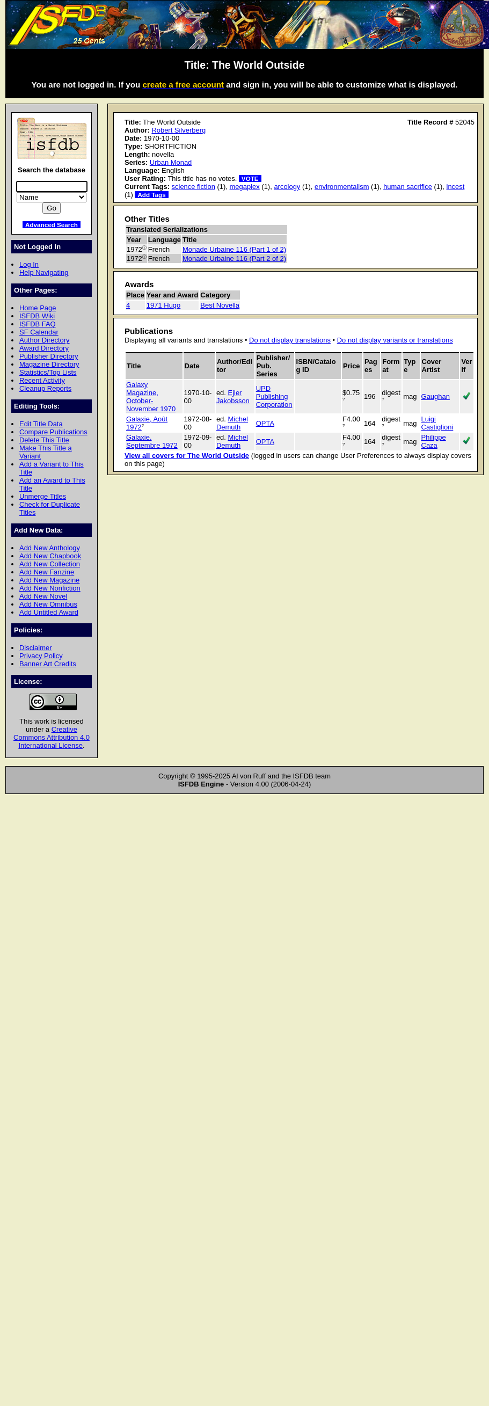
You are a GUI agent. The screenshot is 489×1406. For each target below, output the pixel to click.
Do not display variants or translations (395, 340)
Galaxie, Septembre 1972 (152, 441)
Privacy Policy (41, 656)
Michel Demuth (232, 423)
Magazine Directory (49, 364)
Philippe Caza (433, 441)
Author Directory (44, 340)
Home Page (37, 308)
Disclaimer (35, 648)
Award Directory (44, 348)
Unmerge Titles (42, 496)
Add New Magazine (49, 580)
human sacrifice (407, 187)
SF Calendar (39, 332)
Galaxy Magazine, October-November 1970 (151, 397)
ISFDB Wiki (37, 316)
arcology (287, 187)
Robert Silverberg (178, 130)
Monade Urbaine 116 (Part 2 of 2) (234, 258)
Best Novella (219, 305)
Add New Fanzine (46, 572)
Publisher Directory (48, 356)
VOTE (250, 178)
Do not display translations (290, 340)
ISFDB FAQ (37, 324)
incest (456, 187)
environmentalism (342, 187)
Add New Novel (43, 596)
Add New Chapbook (50, 556)
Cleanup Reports (45, 388)
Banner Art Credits (47, 664)
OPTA (265, 423)
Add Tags (151, 194)
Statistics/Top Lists (48, 372)
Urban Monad (171, 162)
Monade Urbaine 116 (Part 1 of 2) (234, 249)
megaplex (245, 187)
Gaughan (435, 396)
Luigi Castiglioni (437, 423)
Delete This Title (44, 440)
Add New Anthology (49, 548)
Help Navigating (43, 272)
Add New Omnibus (48, 604)
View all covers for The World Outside (187, 455)
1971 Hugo (163, 305)
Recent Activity (42, 380)
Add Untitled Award (48, 612)
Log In (29, 264)
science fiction (193, 187)
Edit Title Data (41, 424)
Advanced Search (51, 224)
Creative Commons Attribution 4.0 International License (51, 737)
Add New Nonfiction (50, 588)
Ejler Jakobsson (233, 397)
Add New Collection (49, 564)
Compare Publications (53, 432)
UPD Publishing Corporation (274, 396)
